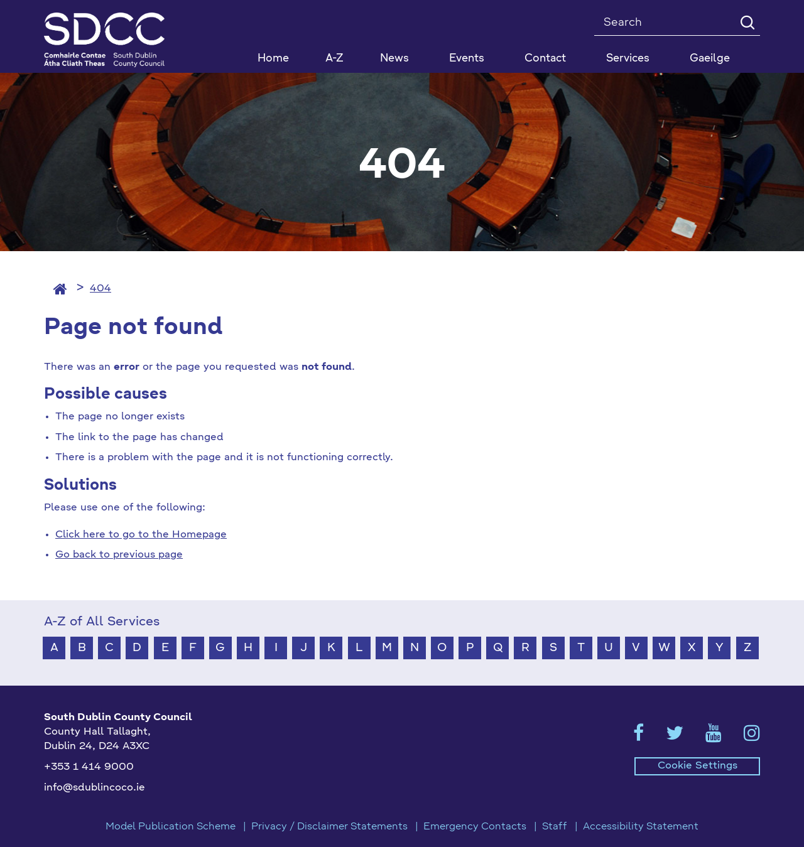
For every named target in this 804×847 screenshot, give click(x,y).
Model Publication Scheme (171, 827)
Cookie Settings (697, 766)
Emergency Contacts (474, 827)
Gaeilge (710, 58)
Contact (545, 58)
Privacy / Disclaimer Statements (329, 827)
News (394, 58)
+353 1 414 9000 (89, 767)
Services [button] (627, 58)
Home (273, 58)
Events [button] (466, 58)
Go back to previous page (119, 555)
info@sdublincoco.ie (94, 788)
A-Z (334, 58)
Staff (554, 827)
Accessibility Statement (640, 827)
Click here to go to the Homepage (141, 535)
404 (100, 289)
